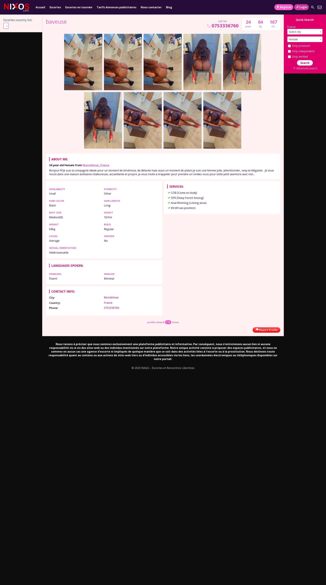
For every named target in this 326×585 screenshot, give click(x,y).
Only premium (299, 46)
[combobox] (21, 26)
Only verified (298, 56)
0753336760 (222, 25)
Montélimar (91, 165)
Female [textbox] (293, 39)
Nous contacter (151, 7)
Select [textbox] (8, 26)
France (104, 165)
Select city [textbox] (295, 32)
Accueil (40, 7)
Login (301, 7)
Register (283, 7)
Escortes (55, 7)
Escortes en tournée (78, 7)
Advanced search (304, 68)
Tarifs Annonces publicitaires (116, 7)
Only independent (301, 51)
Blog (169, 7)
